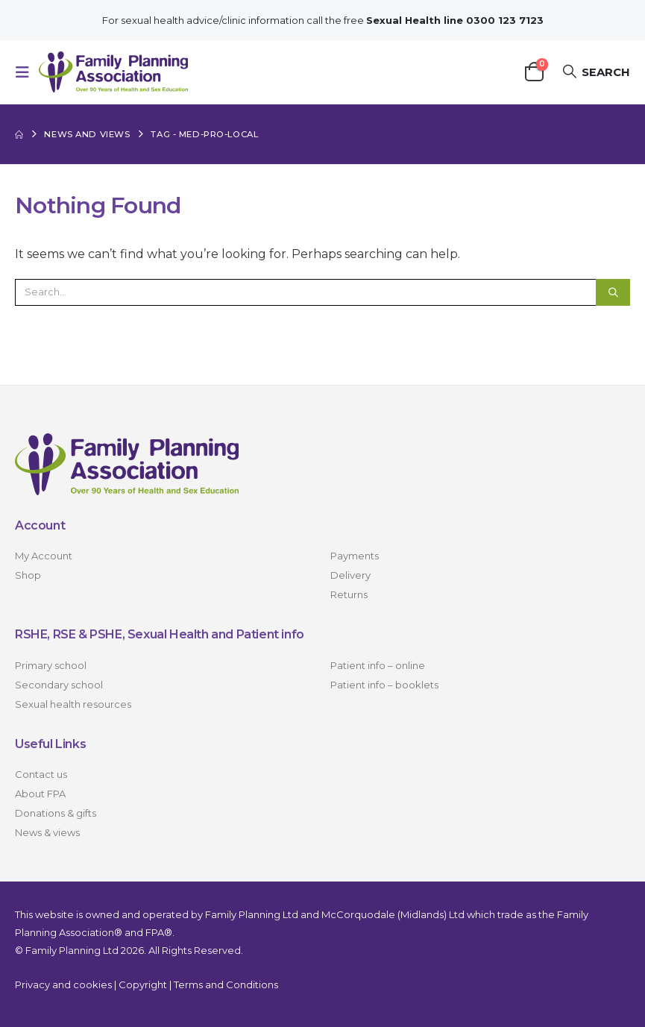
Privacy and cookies (63, 984)
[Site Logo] (113, 71)
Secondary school (59, 685)
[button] (27, 72)
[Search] (613, 292)
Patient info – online (377, 665)
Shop (28, 575)
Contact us (41, 774)
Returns (349, 594)
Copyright (143, 984)
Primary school (50, 665)
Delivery (350, 575)
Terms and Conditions (226, 984)
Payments (354, 556)
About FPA (40, 794)
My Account (43, 556)
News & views (47, 832)
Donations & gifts (55, 813)
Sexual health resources (73, 704)
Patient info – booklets (384, 685)
